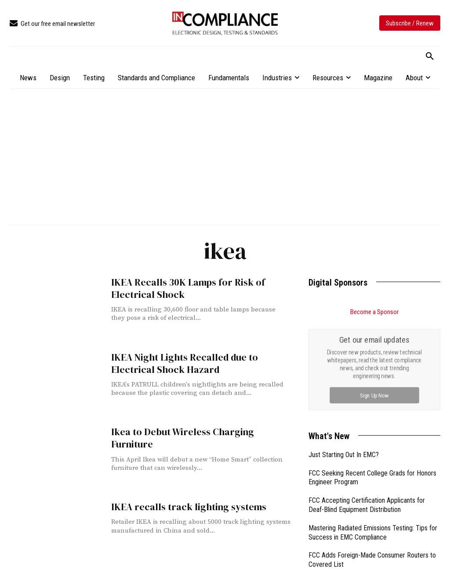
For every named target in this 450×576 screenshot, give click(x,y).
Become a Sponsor (374, 312)
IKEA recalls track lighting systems (184, 507)
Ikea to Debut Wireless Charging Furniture (198, 432)
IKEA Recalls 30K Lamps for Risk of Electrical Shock (185, 288)
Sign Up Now (374, 395)
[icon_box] (52, 24)
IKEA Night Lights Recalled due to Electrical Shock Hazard (181, 363)
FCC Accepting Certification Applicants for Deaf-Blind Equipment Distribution (366, 505)
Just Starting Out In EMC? (343, 455)
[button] (429, 56)
